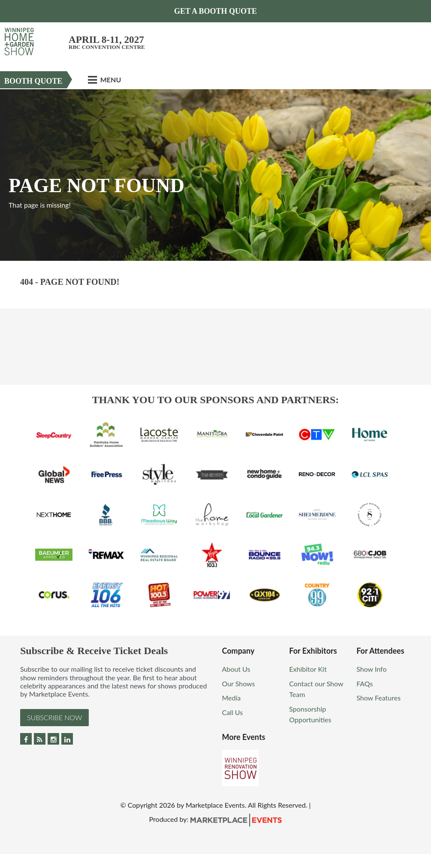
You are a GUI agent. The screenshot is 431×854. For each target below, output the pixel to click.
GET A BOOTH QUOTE (215, 11)
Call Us (232, 712)
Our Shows (238, 683)
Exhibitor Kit (307, 669)
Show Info (371, 669)
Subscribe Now (54, 717)
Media (231, 698)
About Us (236, 669)
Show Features (378, 698)
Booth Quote (33, 81)
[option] (215, 175)
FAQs (364, 683)
